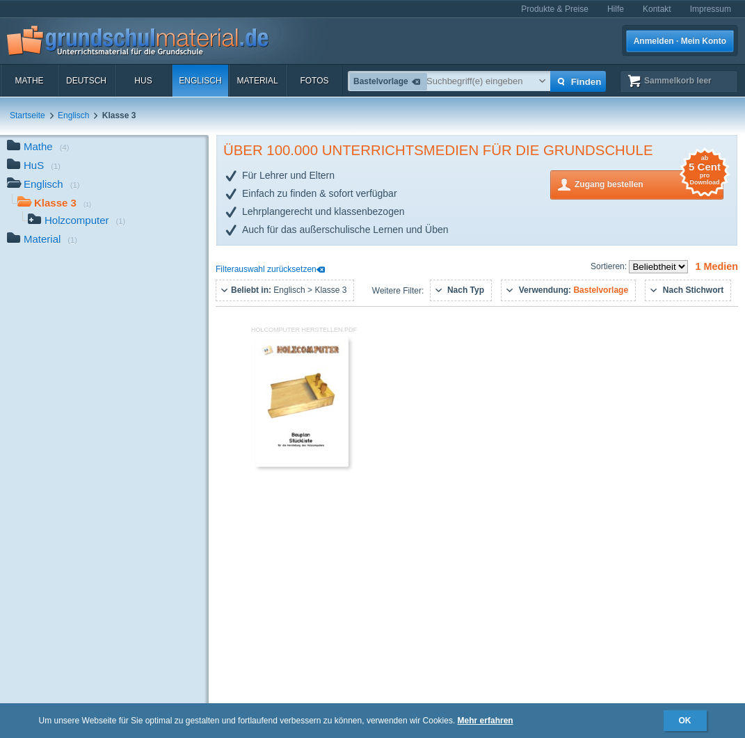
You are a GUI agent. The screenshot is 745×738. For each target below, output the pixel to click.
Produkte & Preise (554, 9)
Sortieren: (610, 266)
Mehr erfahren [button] (485, 720)
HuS (143, 81)
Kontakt (657, 9)
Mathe (29, 81)
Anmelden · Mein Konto (680, 41)
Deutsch (86, 81)
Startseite (27, 115)
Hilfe (615, 9)
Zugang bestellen (649, 183)
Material (257, 81)
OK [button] (685, 720)
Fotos (314, 81)
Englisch (200, 81)
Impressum (710, 9)
